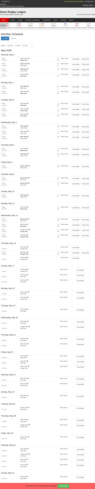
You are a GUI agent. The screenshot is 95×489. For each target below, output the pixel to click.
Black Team (23, 60)
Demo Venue (64, 58)
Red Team (23, 69)
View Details (75, 59)
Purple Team (24, 166)
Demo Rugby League (13, 11)
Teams (20, 20)
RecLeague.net (6, 1)
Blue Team (23, 88)
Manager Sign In (89, 1)
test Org (3, 4)
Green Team (23, 58)
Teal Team (23, 148)
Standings (47, 20)
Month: (3, 45)
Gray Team (23, 65)
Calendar (13, 38)
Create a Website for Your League (73, 1)
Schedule (5, 38)
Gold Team (23, 103)
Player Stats (85, 59)
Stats (55, 20)
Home (3, 20)
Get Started (63, 486)
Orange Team (24, 229)
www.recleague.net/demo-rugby (86, 14)
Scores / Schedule (32, 20)
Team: (18, 45)
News (13, 20)
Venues (63, 20)
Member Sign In (88, 5)
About (71, 20)
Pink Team (23, 74)
